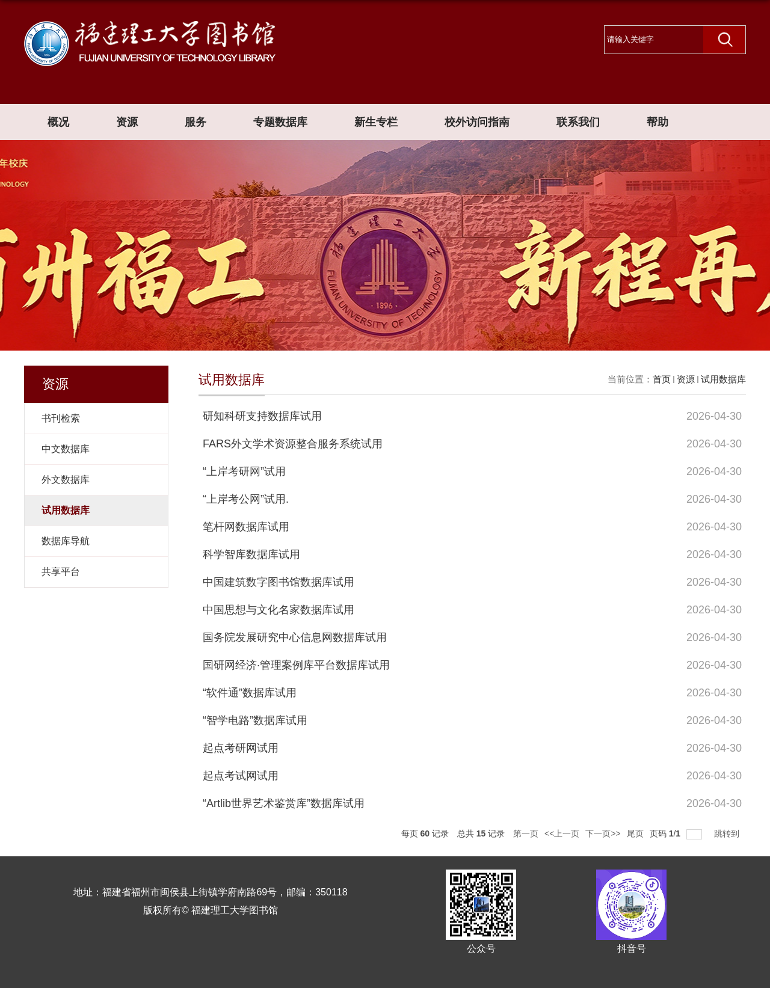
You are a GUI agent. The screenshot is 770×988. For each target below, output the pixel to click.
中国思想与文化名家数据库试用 (278, 610)
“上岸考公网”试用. (246, 499)
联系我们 (578, 122)
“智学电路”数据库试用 (255, 720)
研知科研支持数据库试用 (262, 416)
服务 (195, 122)
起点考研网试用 (241, 748)
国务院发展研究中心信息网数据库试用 (295, 637)
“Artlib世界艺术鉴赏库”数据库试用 (284, 803)
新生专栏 (376, 122)
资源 (127, 122)
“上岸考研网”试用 (244, 471)
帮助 (657, 122)
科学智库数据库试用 (251, 554)
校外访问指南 (477, 122)
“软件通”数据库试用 (250, 693)
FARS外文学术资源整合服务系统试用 (293, 444)
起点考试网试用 (241, 776)
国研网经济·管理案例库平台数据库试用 (296, 665)
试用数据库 (723, 379)
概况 (58, 122)
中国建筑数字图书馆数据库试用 (278, 582)
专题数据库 (280, 122)
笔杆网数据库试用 (246, 527)
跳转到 (728, 833)
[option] (385, 245)
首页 (662, 379)
